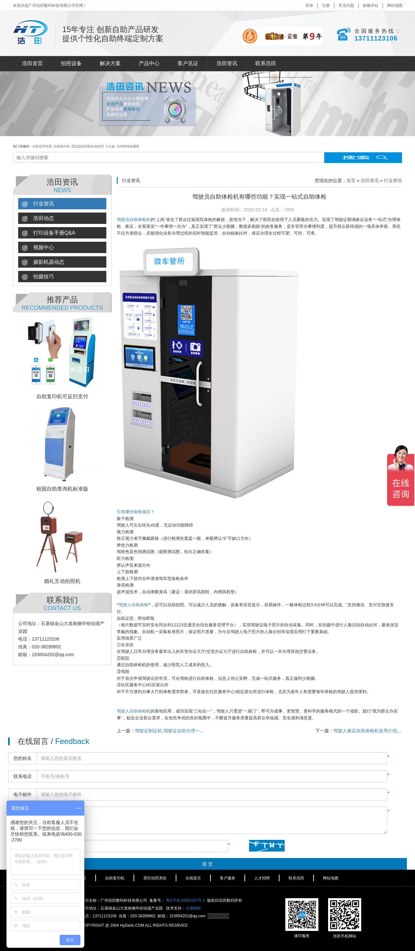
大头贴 (110, 146)
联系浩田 (265, 63)
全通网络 (193, 908)
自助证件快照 (42, 146)
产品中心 (149, 63)
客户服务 (227, 878)
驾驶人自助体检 (133, 604)
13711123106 (376, 37)
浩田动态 (38, 218)
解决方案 (110, 63)
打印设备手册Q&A (48, 233)
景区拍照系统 (155, 878)
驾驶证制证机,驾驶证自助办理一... (169, 730)
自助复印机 (61, 146)
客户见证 (188, 63)
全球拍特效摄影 (128, 146)
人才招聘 (262, 878)
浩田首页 (32, 63)
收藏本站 (370, 5)
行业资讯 (38, 204)
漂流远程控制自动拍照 (87, 146)
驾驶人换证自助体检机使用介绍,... (367, 730)
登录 (309, 5)
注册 (326, 5)
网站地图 (395, 5)
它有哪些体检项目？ (136, 511)
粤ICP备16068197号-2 (185, 900)
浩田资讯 (227, 63)
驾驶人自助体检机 (133, 711)
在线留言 (193, 878)
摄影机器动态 (43, 262)
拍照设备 (71, 63)
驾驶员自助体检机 (133, 219)
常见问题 (346, 5)
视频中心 (38, 248)
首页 (351, 180)
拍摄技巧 (38, 277)
